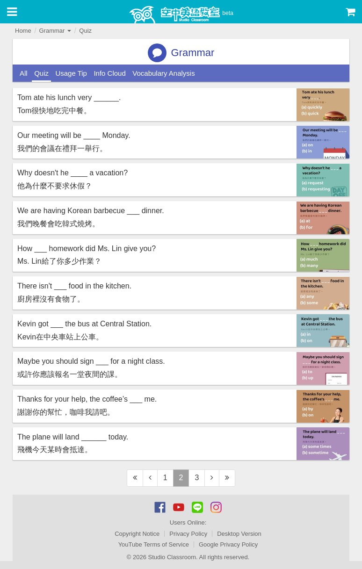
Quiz (85, 30)
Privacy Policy (188, 534)
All (24, 73)
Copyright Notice (137, 534)
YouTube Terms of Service (153, 544)
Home (23, 30)
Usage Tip (71, 73)
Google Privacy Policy (228, 544)
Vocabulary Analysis (163, 73)
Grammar (55, 30)
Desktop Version (239, 534)
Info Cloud (109, 73)
